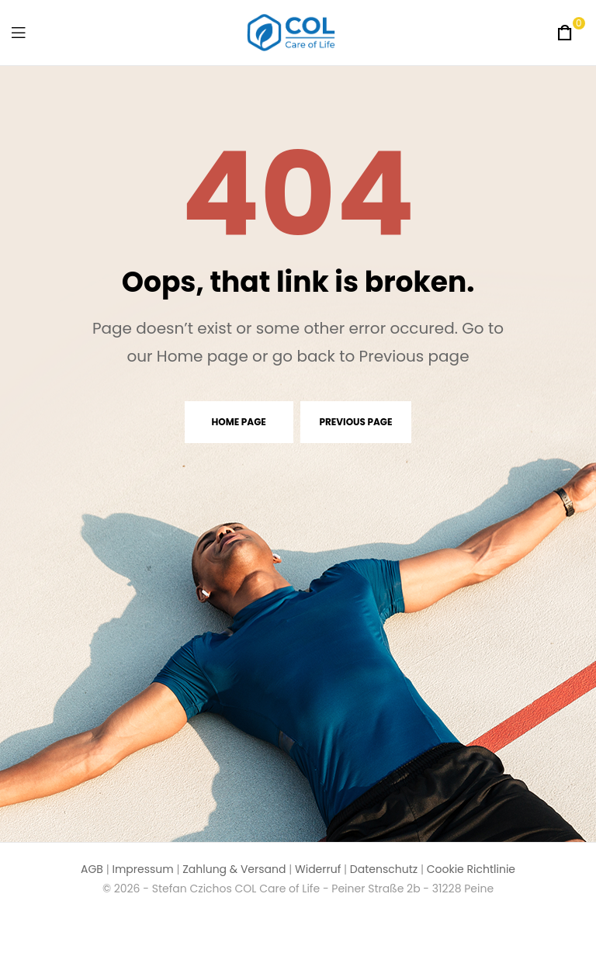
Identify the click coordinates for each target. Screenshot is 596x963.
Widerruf (318, 869)
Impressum (142, 869)
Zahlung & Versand (234, 869)
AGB (92, 869)
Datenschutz (384, 869)
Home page (239, 421)
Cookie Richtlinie (471, 869)
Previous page (356, 421)
